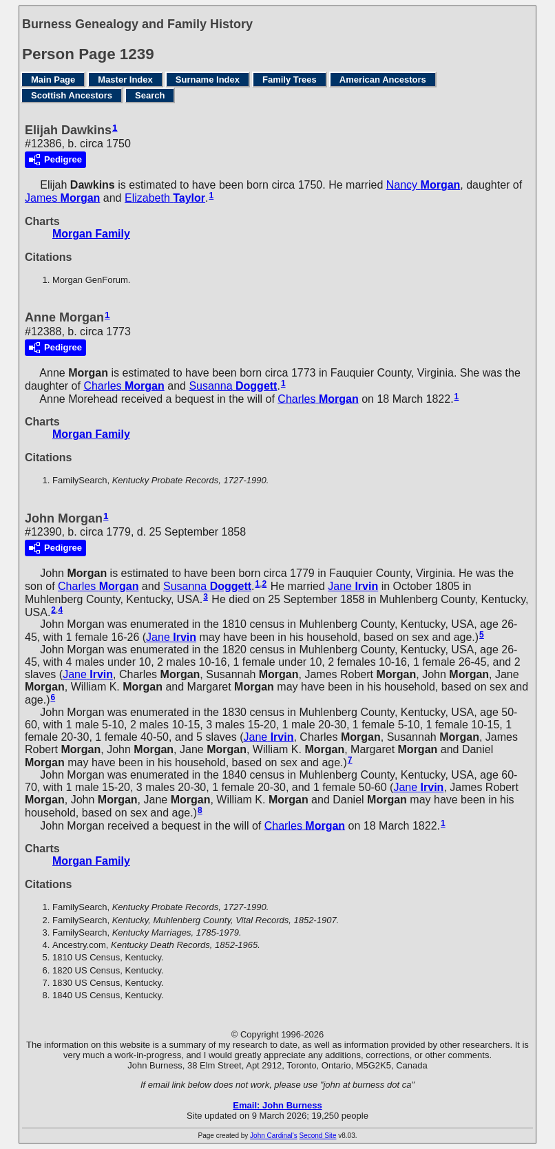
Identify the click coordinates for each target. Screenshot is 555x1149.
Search (150, 95)
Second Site (318, 1135)
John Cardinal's (273, 1135)
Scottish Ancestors (71, 95)
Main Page (53, 79)
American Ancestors (382, 79)
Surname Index (208, 79)
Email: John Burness (277, 1105)
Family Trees (289, 79)
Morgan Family (91, 234)
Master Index (125, 79)
